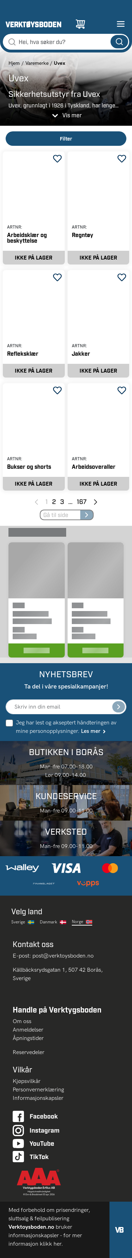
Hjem (14, 63)
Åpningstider (28, 1038)
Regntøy (82, 234)
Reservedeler (28, 1052)
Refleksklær (22, 353)
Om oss (25, 1021)
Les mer (94, 731)
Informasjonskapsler (38, 1098)
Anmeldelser (28, 1029)
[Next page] (95, 501)
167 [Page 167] (82, 501)
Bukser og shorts (29, 466)
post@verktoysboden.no (63, 955)
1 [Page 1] (46, 501)
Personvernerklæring (38, 1089)
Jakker (81, 353)
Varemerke (37, 63)
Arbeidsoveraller (93, 466)
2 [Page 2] (54, 501)
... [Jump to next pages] (70, 501)
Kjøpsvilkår (26, 1081)
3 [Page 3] (62, 501)
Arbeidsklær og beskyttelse (27, 237)
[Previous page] (36, 501)
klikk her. (52, 1243)
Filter (66, 139)
